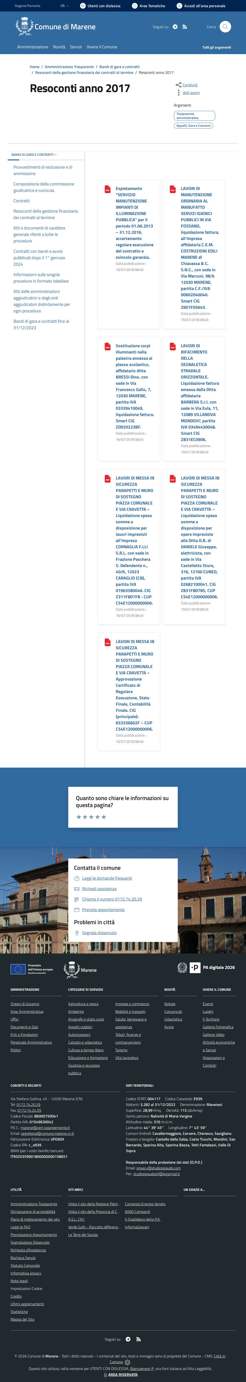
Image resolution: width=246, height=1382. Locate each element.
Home (34, 66)
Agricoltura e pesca (83, 1004)
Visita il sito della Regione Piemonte (96, 1204)
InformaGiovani (137, 1227)
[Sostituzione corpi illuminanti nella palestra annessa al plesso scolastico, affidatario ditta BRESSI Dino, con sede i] (107, 346)
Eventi (208, 1004)
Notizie (169, 1004)
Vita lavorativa (126, 1057)
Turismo (121, 1050)
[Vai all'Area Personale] (201, 6)
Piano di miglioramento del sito (35, 1219)
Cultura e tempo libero (86, 1050)
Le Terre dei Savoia (83, 1234)
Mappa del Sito (22, 1319)
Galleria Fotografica (218, 1027)
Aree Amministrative (27, 1011)
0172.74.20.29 (28, 1104)
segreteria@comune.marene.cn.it (47, 1133)
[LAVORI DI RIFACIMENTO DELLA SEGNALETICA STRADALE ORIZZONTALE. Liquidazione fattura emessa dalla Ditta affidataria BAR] (173, 346)
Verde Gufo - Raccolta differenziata (96, 1227)
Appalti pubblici (80, 1027)
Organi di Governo (25, 1004)
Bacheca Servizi (23, 1258)
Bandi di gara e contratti (119, 66)
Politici (16, 1050)
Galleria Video (213, 1034)
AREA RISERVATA (120, 1374)
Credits (16, 1296)
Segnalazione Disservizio (30, 1242)
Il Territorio (211, 1019)
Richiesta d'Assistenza (28, 1250)
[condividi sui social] (186, 85)
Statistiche (19, 1311)
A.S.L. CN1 (76, 1219)
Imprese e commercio (132, 1004)
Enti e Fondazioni (24, 1034)
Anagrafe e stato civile (86, 1019)
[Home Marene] (58, 27)
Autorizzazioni (79, 1034)
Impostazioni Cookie (26, 1288)
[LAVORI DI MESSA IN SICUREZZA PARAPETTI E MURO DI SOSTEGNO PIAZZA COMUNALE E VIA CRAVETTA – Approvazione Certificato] (107, 642)
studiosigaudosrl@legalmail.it (156, 1174)
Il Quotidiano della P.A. (142, 1219)
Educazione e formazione (88, 1057)
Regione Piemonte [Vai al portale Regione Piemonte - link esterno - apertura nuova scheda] (27, 5)
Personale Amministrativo (31, 1042)
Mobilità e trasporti (130, 1011)
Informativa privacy (26, 1273)
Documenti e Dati (24, 1027)
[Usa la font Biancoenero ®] (100, 6)
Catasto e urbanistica (85, 1042)
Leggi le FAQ (21, 1227)
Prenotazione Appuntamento (34, 1234)
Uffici (14, 1019)
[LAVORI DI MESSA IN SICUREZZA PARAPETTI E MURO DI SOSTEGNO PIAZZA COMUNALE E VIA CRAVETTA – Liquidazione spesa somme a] (107, 478)
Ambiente (76, 1011)
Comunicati (173, 1011)
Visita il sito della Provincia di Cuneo (96, 1211)
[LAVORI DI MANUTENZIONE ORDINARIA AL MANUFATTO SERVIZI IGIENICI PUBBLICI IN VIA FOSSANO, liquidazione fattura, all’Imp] (173, 189)
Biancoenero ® (142, 1368)
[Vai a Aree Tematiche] (148, 6)
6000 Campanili (137, 1211)
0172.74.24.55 (29, 1110)
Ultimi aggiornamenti (27, 1304)
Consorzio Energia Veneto (145, 1204)
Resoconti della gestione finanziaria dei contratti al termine (84, 72)
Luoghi (208, 1011)
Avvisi (169, 1027)
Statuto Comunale (25, 1265)
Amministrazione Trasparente (69, 66)
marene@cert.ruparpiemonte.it (45, 1127)
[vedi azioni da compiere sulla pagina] (187, 92)
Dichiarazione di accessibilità (33, 1211)
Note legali (19, 1281)
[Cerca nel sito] (225, 26)
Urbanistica (173, 1019)
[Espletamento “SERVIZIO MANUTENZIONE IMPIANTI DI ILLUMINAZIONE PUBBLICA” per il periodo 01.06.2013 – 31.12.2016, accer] (107, 189)
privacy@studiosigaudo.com (158, 1168)
